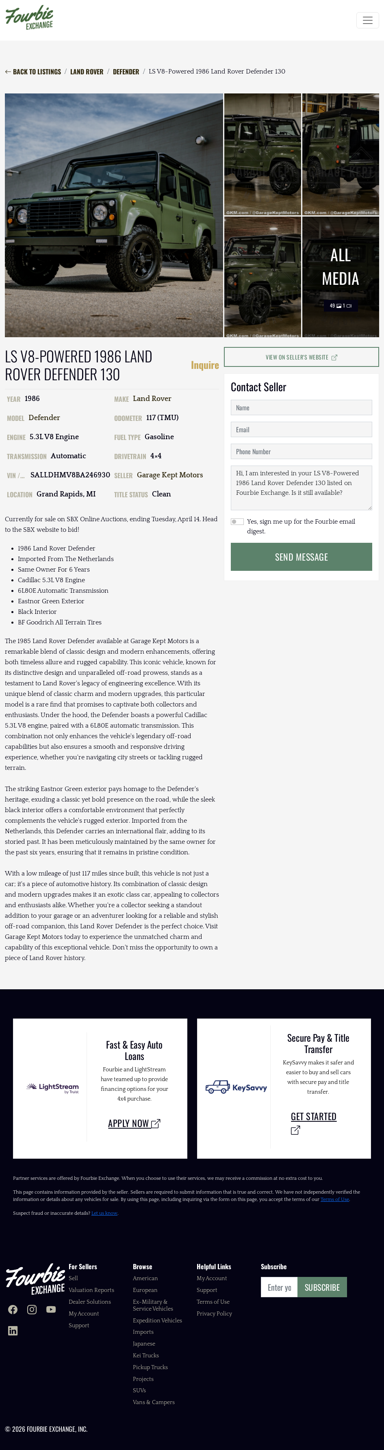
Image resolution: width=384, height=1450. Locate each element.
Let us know (104, 1213)
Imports (143, 1332)
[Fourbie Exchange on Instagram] (32, 1311)
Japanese (144, 1344)
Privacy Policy (214, 1314)
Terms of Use (335, 1199)
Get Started (314, 1122)
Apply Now (134, 1122)
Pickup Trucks (150, 1367)
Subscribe (322, 1287)
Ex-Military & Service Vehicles (153, 1305)
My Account (84, 1314)
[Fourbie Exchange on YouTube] (51, 1311)
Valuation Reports (91, 1290)
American (145, 1278)
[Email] (279, 1287)
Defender (126, 71)
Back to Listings (33, 71)
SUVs (139, 1390)
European (145, 1290)
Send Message (301, 556)
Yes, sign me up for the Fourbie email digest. (301, 526)
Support (79, 1325)
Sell (73, 1278)
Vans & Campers (154, 1402)
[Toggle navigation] (367, 20)
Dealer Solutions (90, 1302)
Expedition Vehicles (157, 1321)
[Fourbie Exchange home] (35, 1279)
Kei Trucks (146, 1355)
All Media (341, 277)
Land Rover (87, 71)
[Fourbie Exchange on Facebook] (13, 1311)
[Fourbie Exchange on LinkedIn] (13, 1332)
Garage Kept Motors (170, 475)
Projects (143, 1379)
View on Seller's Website (301, 357)
